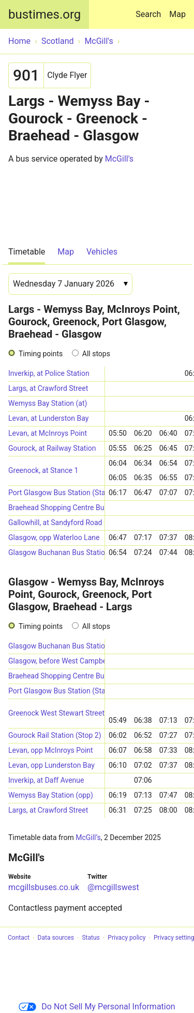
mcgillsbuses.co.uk (43, 887)
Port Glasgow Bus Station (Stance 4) (56, 691)
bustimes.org (44, 14)
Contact (18, 938)
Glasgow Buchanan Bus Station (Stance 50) (56, 552)
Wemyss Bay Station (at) (47, 403)
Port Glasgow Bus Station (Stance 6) (56, 492)
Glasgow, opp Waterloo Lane (53, 537)
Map (177, 14)
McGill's (119, 159)
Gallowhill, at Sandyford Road (55, 522)
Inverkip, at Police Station (48, 373)
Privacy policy (126, 938)
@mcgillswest (113, 887)
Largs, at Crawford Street (48, 388)
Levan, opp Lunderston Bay (51, 765)
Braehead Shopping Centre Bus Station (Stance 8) (56, 507)
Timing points (41, 354)
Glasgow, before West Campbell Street (56, 661)
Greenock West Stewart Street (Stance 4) (56, 713)
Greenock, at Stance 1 (43, 470)
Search (150, 9)
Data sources (56, 938)
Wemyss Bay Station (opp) (50, 795)
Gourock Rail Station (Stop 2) (54, 735)
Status (90, 938)
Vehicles (101, 252)
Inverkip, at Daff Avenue (46, 780)
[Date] (70, 284)
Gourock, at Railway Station (52, 448)
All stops (96, 354)
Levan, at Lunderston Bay (48, 418)
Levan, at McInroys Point (47, 433)
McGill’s (88, 837)
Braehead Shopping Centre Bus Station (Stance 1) (56, 676)
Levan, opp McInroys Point (50, 750)
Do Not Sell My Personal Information (97, 1006)
